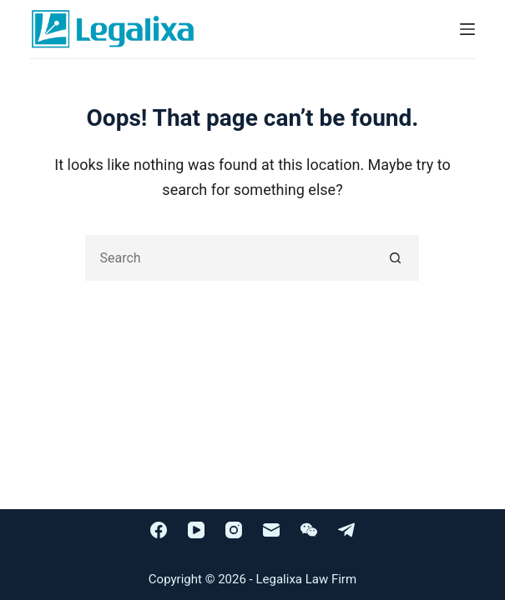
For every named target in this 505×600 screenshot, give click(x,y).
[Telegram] (346, 530)
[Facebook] (158, 530)
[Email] (271, 530)
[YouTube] (196, 530)
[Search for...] (229, 258)
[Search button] (396, 258)
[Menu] (467, 29)
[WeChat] (308, 530)
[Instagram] (233, 530)
